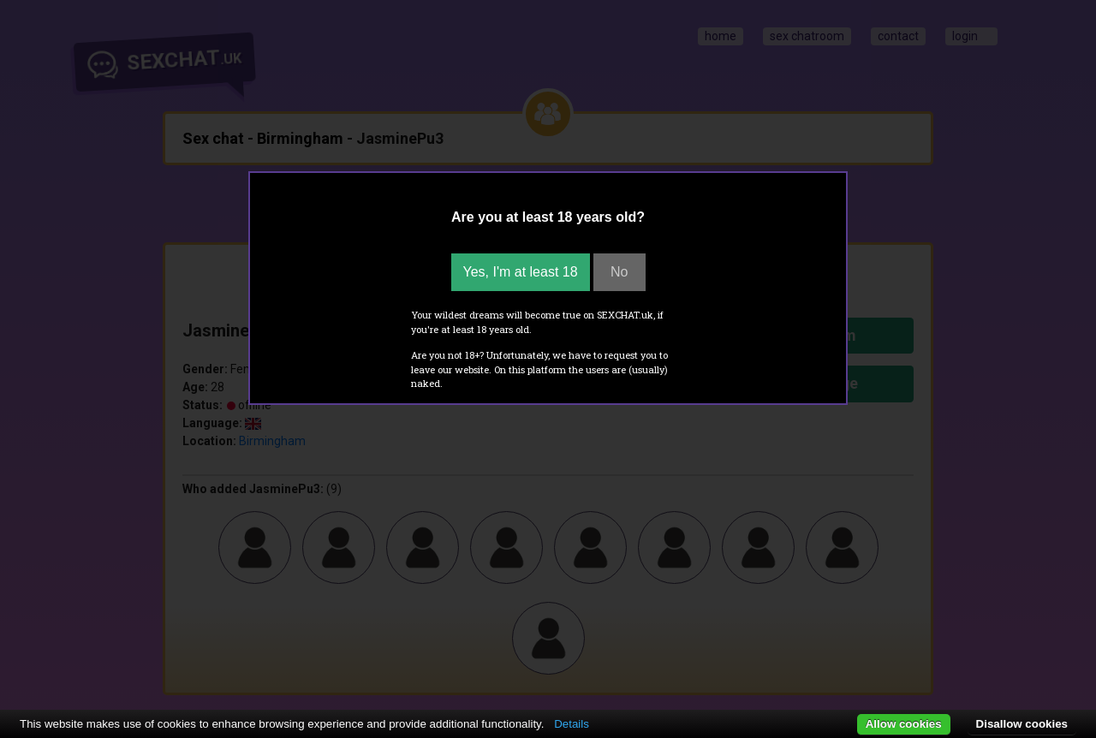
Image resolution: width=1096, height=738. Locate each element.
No (619, 272)
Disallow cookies (1022, 723)
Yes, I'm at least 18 (520, 272)
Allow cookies (904, 723)
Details (571, 723)
